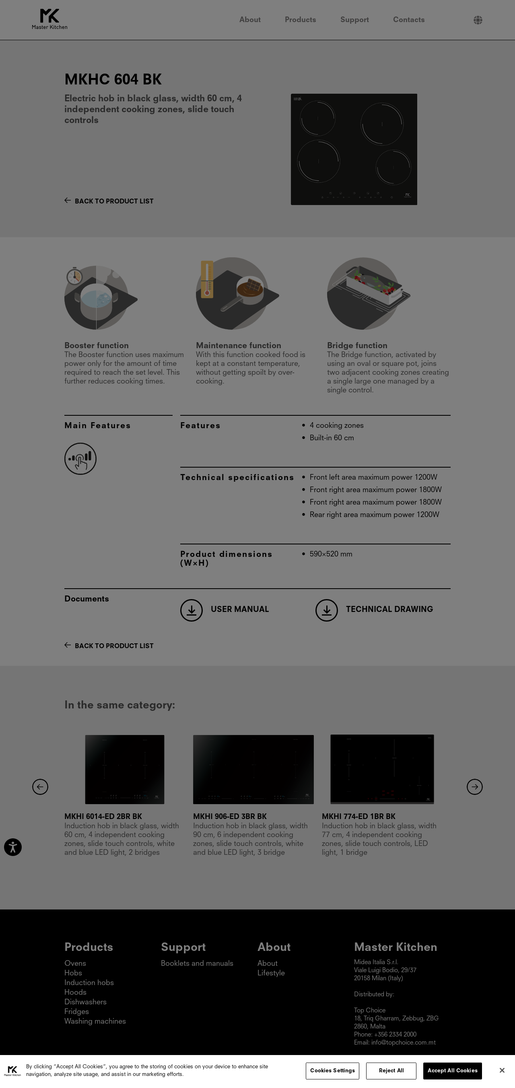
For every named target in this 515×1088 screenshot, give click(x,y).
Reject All (391, 1072)
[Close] (502, 1072)
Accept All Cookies (452, 1072)
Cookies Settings (332, 1072)
